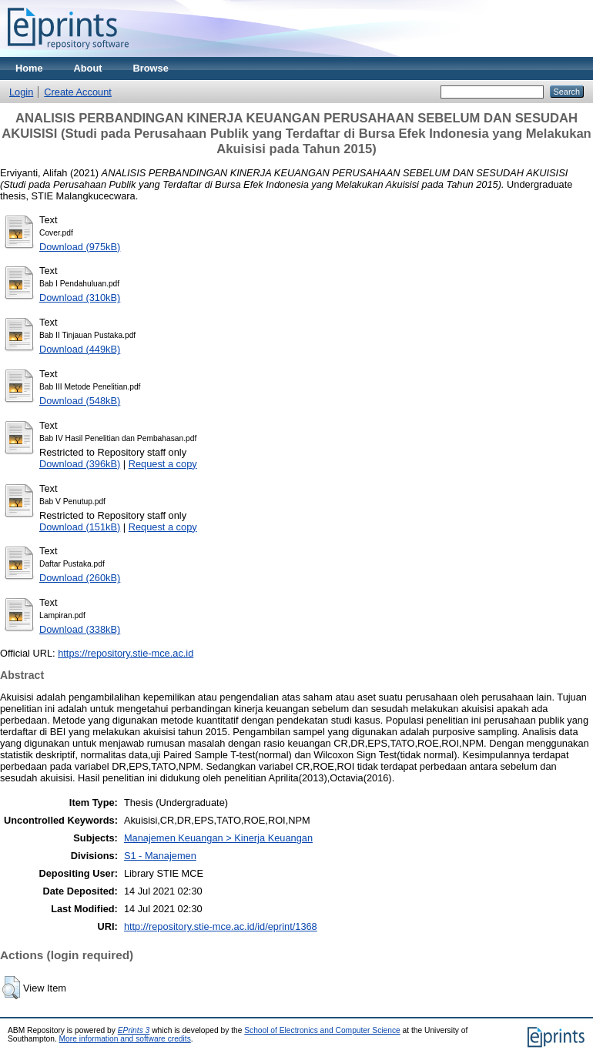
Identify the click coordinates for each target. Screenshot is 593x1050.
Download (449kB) (79, 349)
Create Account (78, 92)
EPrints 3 (134, 1030)
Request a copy (163, 464)
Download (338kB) (79, 629)
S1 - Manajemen (160, 855)
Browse (151, 68)
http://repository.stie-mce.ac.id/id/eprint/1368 (220, 926)
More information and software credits (125, 1039)
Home (29, 68)
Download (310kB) (79, 297)
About (88, 68)
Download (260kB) (79, 578)
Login (21, 92)
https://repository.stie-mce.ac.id (125, 653)
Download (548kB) (79, 400)
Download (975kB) (79, 246)
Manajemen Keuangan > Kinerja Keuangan (218, 838)
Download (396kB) (79, 464)
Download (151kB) (79, 527)
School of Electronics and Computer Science (322, 1030)
